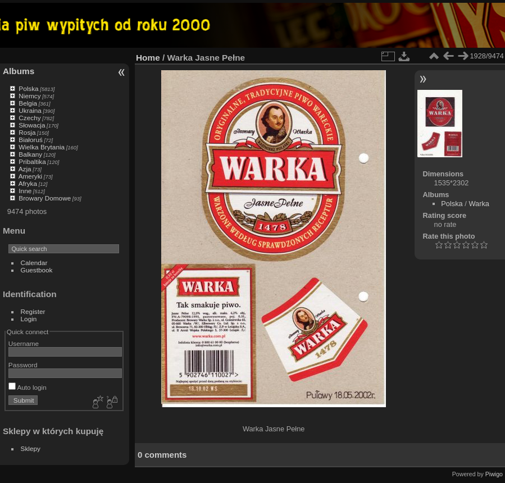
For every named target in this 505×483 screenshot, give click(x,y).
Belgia (28, 103)
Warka (478, 203)
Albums (18, 71)
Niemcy (29, 95)
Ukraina (30, 110)
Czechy (29, 117)
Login (29, 318)
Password (23, 364)
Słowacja (32, 125)
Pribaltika (32, 161)
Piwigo (494, 474)
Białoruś (31, 139)
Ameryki (31, 176)
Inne (25, 190)
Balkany (30, 154)
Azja (25, 168)
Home (148, 57)
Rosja (27, 132)
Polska (28, 88)
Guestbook (37, 270)
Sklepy (30, 448)
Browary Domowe (45, 198)
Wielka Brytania (42, 147)
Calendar (34, 262)
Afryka (28, 183)
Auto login (27, 387)
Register (33, 311)
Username (23, 343)
